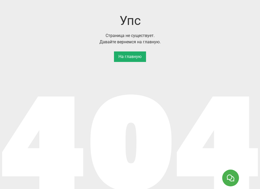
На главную (130, 56)
